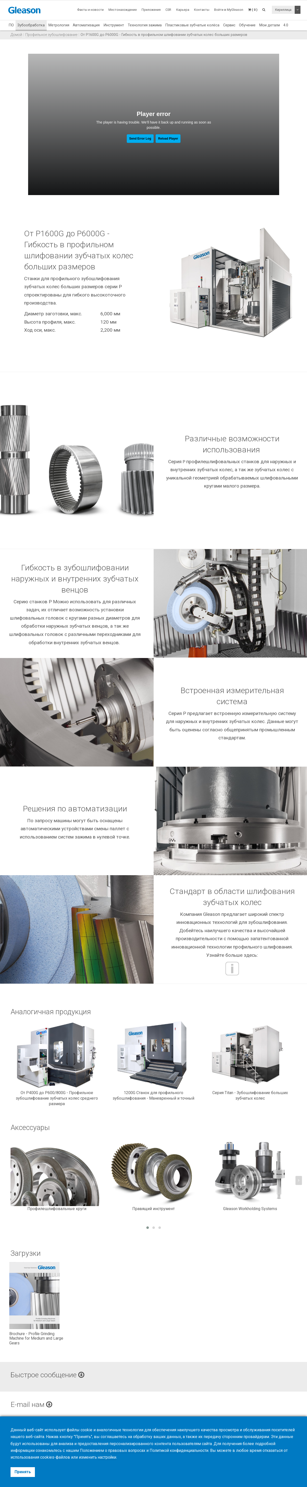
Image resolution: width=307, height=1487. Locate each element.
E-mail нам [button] (32, 1404)
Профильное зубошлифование (51, 35)
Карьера (182, 10)
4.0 (285, 25)
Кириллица (283, 10)
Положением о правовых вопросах (113, 1450)
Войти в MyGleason (228, 10)
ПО (11, 25)
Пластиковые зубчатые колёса (192, 25)
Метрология (58, 25)
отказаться (278, 1450)
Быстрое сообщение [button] (48, 1375)
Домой (16, 35)
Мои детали (269, 25)
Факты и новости (90, 10)
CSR (168, 10)
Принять (23, 1471)
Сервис (229, 25)
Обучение (247, 25)
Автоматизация (86, 25)
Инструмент (113, 25)
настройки (107, 1457)
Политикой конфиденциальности (182, 1450)
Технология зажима (145, 25)
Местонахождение (122, 10)
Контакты (201, 10)
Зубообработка (31, 25)
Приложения (151, 10)
